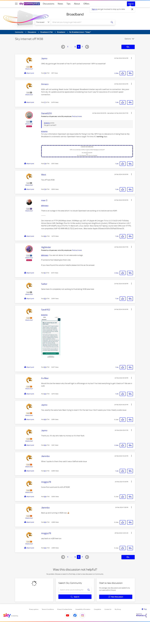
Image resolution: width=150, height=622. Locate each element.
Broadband (75, 14)
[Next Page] (87, 47)
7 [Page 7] (82, 47)
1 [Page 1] (67, 47)
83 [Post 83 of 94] (45, 367)
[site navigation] (16, 4)
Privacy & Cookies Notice (64, 609)
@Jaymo (47, 123)
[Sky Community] (29, 3)
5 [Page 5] (75, 47)
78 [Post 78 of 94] (45, 163)
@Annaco (44, 206)
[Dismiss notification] (132, 9)
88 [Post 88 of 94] (45, 496)
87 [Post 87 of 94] (45, 471)
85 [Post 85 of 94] (45, 419)
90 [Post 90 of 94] (45, 548)
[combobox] (79, 22)
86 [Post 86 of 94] (45, 445)
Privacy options (33, 609)
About (77, 3)
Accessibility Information (82, 609)
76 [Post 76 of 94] (45, 73)
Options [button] (128, 39)
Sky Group (118, 609)
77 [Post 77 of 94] (45, 102)
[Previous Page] (63, 47)
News (60, 3)
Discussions (48, 3)
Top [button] (145, 609)
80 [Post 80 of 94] (45, 236)
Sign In (131, 4)
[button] (131, 58)
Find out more (77, 116)
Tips (68, 3)
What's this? (29, 69)
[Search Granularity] (43, 22)
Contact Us (107, 609)
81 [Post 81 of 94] (45, 273)
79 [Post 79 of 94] (45, 189)
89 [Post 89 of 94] (45, 522)
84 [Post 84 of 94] (45, 394)
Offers (86, 3)
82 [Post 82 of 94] (45, 298)
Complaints (97, 609)
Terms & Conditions (48, 609)
